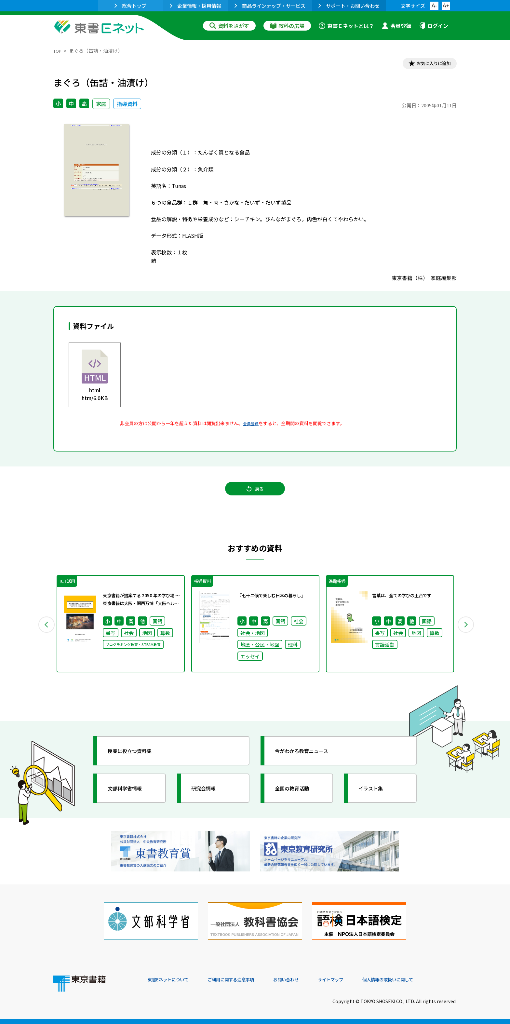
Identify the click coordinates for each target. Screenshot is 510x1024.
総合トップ (130, 5)
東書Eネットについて (173, 980)
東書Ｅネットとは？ (346, 26)
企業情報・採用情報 (195, 5)
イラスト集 (375, 799)
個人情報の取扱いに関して (425, 980)
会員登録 (396, 26)
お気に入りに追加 (429, 64)
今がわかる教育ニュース (309, 761)
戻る (255, 495)
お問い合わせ (309, 980)
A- (434, 5)
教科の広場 (287, 26)
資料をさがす (229, 26)
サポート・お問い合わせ (349, 5)
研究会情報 (208, 799)
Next (466, 633)
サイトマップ (359, 980)
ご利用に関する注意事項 (245, 980)
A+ (446, 5)
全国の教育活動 (297, 799)
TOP (58, 50)
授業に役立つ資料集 (136, 761)
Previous (43, 633)
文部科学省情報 (130, 799)
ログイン (433, 26)
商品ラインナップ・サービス (270, 5)
